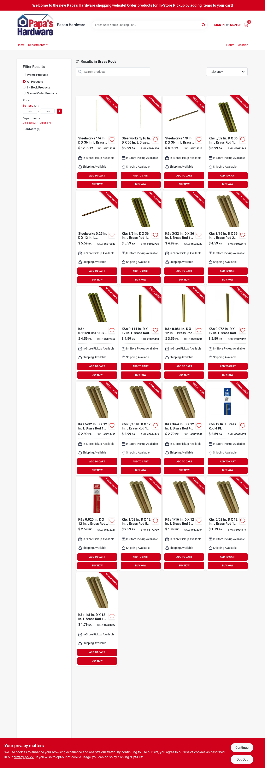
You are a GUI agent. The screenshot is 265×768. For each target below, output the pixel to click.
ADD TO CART (97, 175)
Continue (241, 748)
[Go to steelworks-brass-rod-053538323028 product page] (140, 143)
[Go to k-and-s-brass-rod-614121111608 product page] (227, 238)
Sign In (219, 25)
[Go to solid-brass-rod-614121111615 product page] (184, 238)
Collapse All (29, 122)
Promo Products (37, 75)
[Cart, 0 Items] (246, 25)
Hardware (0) (32, 129)
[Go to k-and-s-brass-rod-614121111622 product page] (140, 238)
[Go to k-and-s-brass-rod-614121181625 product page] (184, 524)
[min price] (30, 111)
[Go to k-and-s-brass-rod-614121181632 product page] (227, 524)
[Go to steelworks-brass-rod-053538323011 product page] (184, 143)
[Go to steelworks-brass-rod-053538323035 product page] (97, 143)
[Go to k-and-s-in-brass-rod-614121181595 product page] (97, 524)
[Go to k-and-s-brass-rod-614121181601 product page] (140, 524)
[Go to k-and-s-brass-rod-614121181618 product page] (184, 428)
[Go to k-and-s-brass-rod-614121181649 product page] (97, 619)
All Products (35, 82)
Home (21, 45)
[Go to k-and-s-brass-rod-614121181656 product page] (97, 428)
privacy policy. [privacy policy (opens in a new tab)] (23, 757)
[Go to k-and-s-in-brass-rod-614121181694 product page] (227, 333)
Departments (36, 45)
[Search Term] (150, 25)
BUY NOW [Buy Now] (97, 184)
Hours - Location (237, 45)
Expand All (46, 122)
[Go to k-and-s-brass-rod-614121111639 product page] (227, 143)
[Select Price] (59, 111)
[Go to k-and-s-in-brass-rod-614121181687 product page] (184, 333)
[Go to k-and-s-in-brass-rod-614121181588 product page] (97, 333)
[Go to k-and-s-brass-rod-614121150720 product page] (227, 428)
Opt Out (242, 759)
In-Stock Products (38, 87)
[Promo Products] (24, 74)
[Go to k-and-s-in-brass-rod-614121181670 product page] (140, 333)
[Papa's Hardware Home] (35, 24)
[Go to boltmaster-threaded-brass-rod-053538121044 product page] (97, 238)
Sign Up (235, 25)
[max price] (47, 111)
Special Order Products (42, 93)
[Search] (204, 24)
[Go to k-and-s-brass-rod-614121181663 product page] (140, 428)
